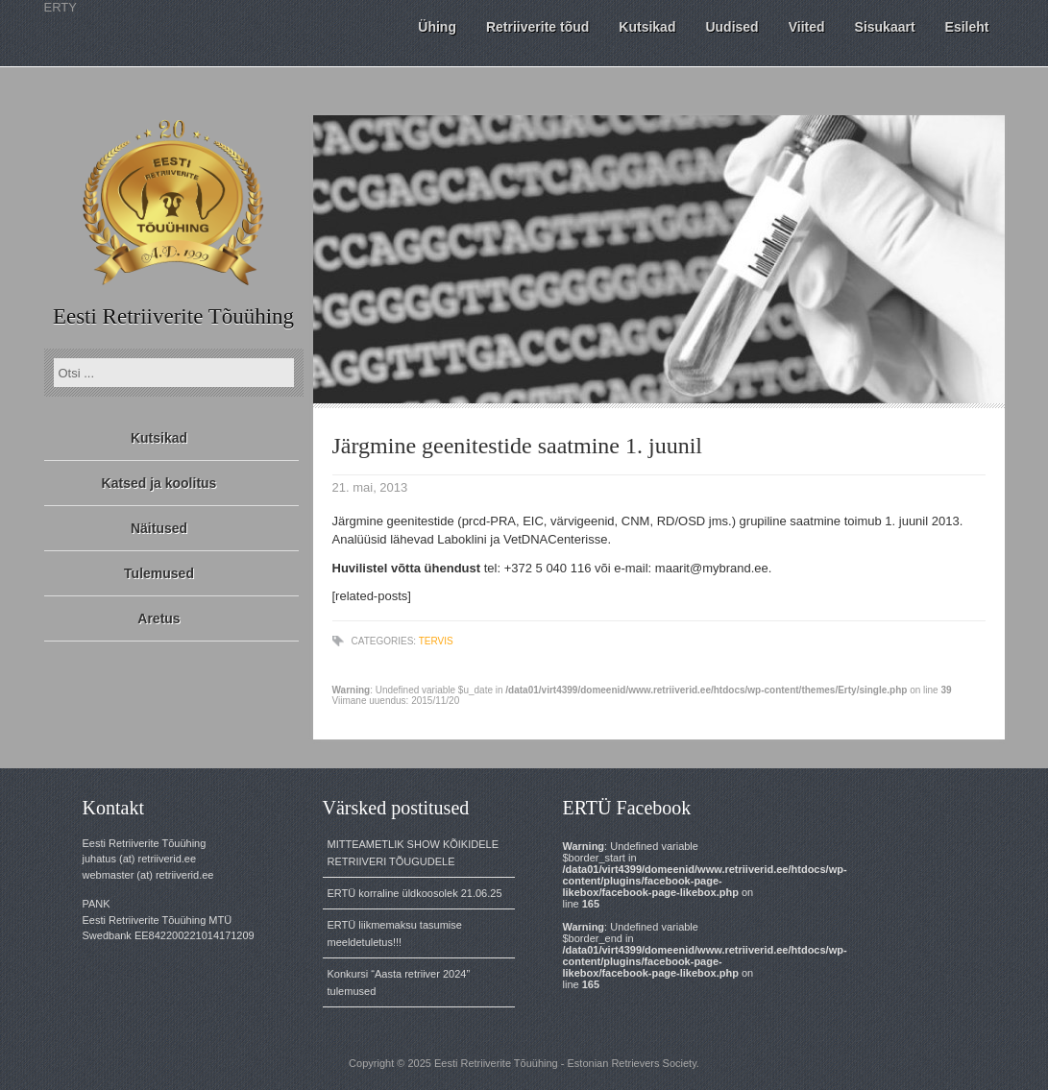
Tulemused (159, 573)
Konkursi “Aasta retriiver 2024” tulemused (399, 982)
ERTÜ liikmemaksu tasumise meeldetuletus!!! (395, 933)
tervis (436, 641)
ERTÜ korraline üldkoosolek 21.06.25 (415, 893)
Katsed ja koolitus (159, 483)
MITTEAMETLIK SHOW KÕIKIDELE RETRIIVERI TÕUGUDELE (413, 852)
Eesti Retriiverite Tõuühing (173, 316)
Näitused (159, 528)
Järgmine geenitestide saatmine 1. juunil (517, 445)
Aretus (158, 618)
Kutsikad (159, 438)
